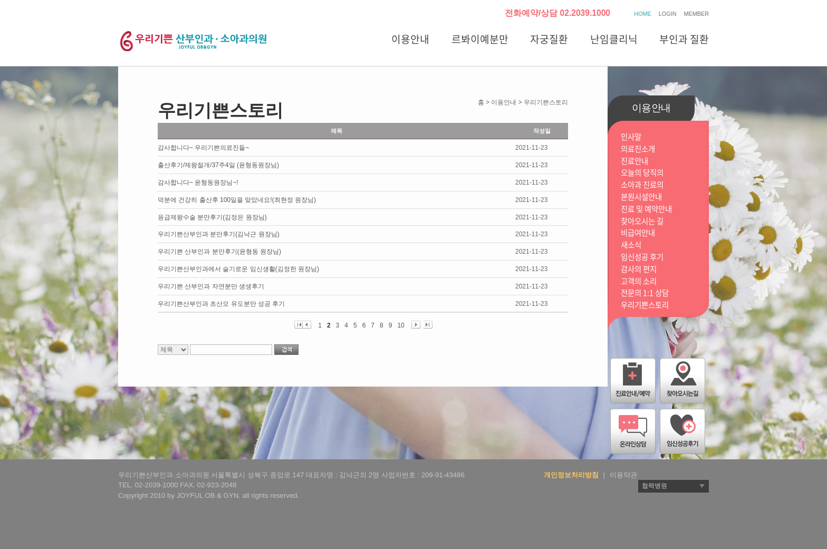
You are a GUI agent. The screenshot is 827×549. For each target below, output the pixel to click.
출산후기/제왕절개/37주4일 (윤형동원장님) (218, 165)
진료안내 (634, 161)
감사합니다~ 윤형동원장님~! (198, 182)
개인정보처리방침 (571, 475)
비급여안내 (638, 232)
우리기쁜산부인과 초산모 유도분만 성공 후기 (221, 303)
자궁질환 (549, 39)
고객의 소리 (639, 281)
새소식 (631, 245)
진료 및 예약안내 (646, 209)
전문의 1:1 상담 (645, 292)
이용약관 (623, 475)
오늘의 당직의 (642, 172)
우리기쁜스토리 (645, 305)
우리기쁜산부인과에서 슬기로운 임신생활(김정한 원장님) (238, 269)
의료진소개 (638, 149)
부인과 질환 (684, 39)
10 (400, 325)
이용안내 (410, 39)
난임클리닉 (614, 39)
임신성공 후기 (642, 257)
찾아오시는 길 (642, 221)
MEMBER (696, 14)
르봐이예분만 (479, 39)
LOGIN (668, 14)
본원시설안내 (641, 197)
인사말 (631, 136)
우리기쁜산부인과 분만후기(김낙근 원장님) (219, 234)
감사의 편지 (639, 269)
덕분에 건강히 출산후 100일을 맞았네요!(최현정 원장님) (237, 200)
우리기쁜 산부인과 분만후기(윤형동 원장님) (219, 251)
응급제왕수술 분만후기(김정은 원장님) (212, 217)
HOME (642, 14)
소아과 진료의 (642, 184)
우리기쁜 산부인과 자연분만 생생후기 (211, 286)
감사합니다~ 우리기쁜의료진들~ (203, 147)
